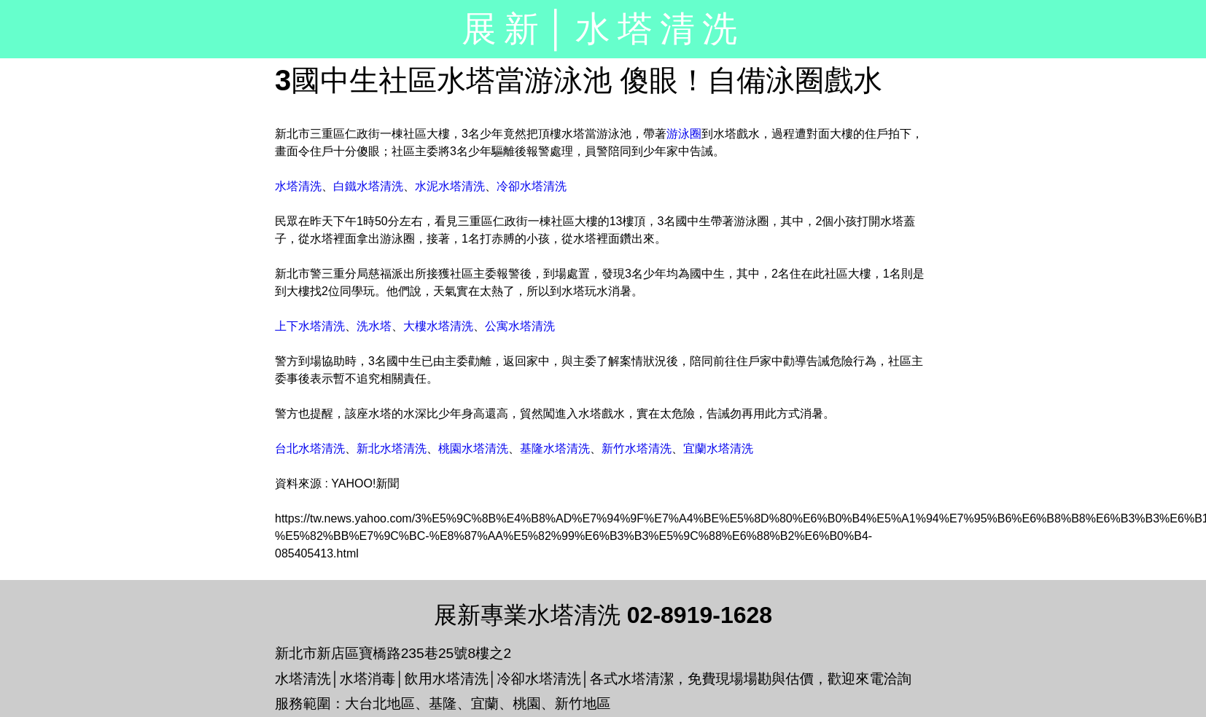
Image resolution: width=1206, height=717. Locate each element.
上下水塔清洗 (310, 326)
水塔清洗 (298, 186)
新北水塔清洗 (392, 448)
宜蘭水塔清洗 (718, 448)
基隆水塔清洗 (555, 448)
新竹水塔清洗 (637, 448)
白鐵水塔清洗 (368, 186)
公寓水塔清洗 (520, 326)
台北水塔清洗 (310, 448)
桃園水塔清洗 (473, 448)
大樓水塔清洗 (438, 326)
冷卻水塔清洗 (532, 186)
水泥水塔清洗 (450, 186)
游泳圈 (683, 134)
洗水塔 (374, 326)
